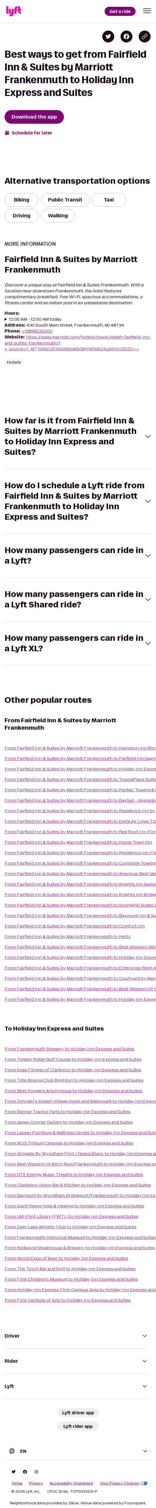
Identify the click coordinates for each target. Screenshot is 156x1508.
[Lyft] (14, 11)
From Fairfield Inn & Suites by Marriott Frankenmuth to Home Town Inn (78, 842)
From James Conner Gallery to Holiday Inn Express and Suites (69, 1122)
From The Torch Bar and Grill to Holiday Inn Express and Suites (70, 1269)
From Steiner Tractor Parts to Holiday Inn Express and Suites (67, 1112)
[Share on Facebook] (126, 36)
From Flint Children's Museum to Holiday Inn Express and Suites (71, 1279)
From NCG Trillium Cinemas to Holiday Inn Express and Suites (69, 1143)
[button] (146, 10)
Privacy (36, 1483)
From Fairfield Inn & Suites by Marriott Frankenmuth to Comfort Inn (75, 926)
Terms (16, 1483)
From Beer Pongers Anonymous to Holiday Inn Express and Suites (73, 1091)
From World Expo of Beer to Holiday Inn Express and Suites (66, 1258)
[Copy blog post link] (144, 36)
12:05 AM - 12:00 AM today (35, 319)
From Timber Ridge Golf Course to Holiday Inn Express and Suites (73, 1059)
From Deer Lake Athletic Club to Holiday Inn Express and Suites (70, 1227)
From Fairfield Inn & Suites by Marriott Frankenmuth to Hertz (67, 936)
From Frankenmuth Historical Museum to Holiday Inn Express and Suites (80, 1237)
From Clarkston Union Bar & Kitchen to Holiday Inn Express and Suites (78, 1185)
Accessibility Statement (71, 1483)
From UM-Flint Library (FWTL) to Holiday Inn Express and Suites (71, 1216)
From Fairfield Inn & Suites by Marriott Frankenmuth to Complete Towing (80, 863)
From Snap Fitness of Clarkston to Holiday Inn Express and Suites (73, 1070)
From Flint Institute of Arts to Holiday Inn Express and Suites (68, 1300)
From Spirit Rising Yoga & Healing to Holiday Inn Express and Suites (74, 1206)
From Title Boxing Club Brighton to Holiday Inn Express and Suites (74, 1080)
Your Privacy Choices (123, 1483)
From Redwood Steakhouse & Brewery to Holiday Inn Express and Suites (80, 1248)
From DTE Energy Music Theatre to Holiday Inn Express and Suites (74, 1174)
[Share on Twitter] (108, 36)
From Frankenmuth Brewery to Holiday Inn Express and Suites (69, 1049)
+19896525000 (37, 331)
